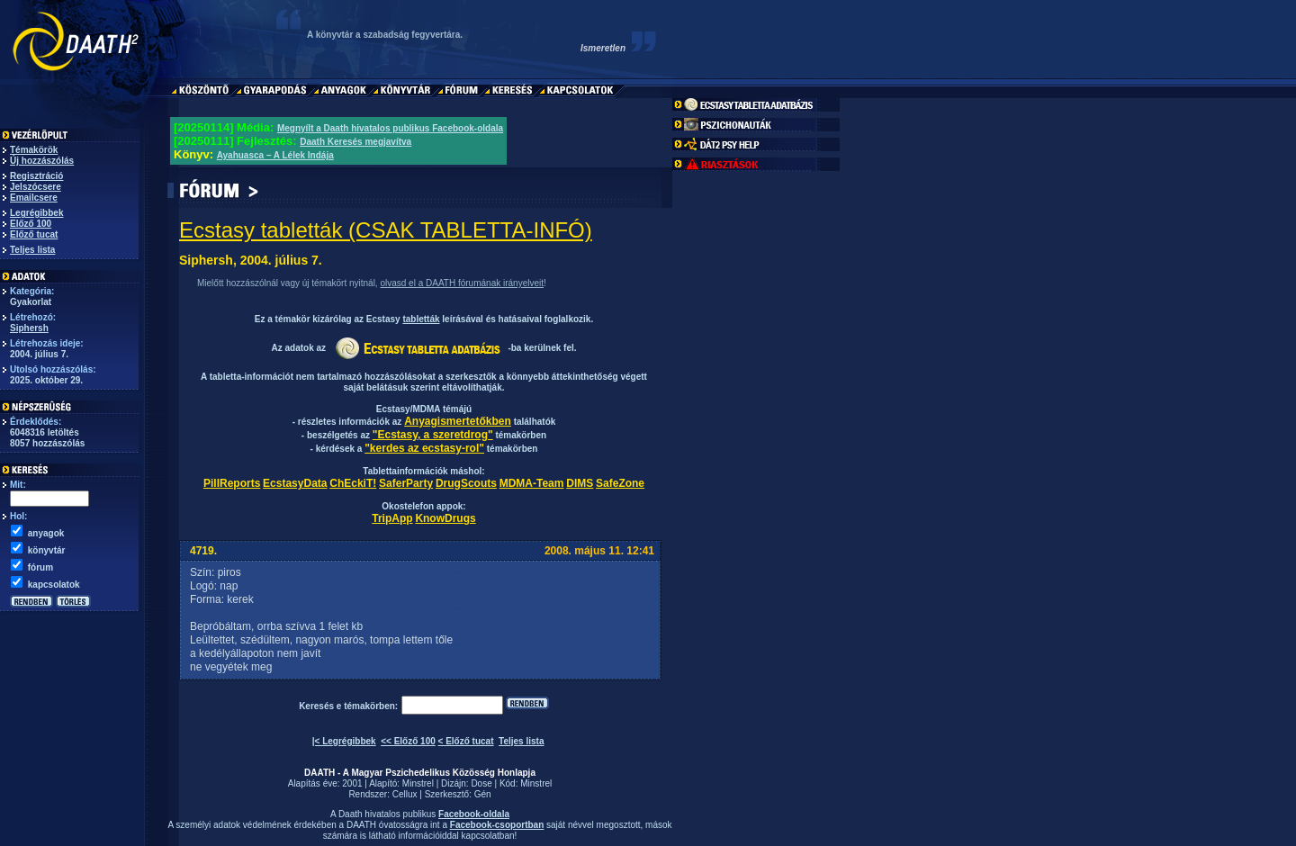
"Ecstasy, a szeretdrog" (433, 434)
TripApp (392, 518)
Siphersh (29, 328)
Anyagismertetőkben (457, 421)
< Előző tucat (466, 741)
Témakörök (34, 150)
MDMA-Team (532, 483)
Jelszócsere (35, 187)
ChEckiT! (352, 483)
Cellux (405, 794)
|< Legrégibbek (344, 741)
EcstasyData (295, 483)
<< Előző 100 (408, 741)
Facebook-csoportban (497, 825)
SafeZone (620, 483)
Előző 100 (30, 224)
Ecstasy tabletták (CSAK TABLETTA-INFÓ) (385, 230)
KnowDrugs (445, 518)
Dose (481, 783)
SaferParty (406, 483)
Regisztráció (36, 176)
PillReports (231, 483)
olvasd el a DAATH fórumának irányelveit (462, 283)
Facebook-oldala (473, 814)
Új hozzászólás (42, 161)
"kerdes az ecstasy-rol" (424, 448)
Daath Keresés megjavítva (355, 142)
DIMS (579, 483)
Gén (482, 794)
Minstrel (418, 783)
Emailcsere (34, 197)
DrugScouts (466, 483)
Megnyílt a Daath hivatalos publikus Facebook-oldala (390, 128)
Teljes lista (32, 250)
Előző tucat (34, 234)
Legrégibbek (36, 213)
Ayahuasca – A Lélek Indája (275, 155)
